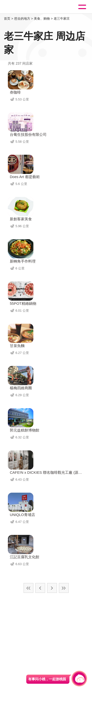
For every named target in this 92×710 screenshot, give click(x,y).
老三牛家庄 (62, 18)
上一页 (40, 588)
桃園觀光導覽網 (24, 7)
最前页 (28, 588)
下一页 (52, 588)
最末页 (64, 588)
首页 (7, 18)
